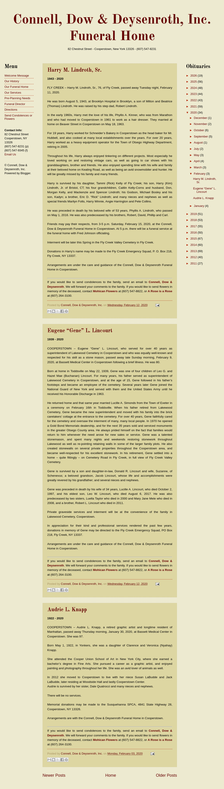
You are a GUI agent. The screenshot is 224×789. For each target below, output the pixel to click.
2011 (194, 263)
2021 (194, 106)
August (199, 142)
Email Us (10, 154)
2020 (194, 112)
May (197, 155)
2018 (194, 220)
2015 (194, 238)
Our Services (12, 92)
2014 (194, 245)
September (201, 136)
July (197, 148)
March (198, 167)
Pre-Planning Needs (17, 98)
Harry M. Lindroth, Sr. (74, 70)
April (197, 161)
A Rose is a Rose (160, 291)
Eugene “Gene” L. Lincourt (79, 331)
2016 (194, 232)
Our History (11, 81)
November (201, 124)
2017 (194, 226)
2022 (194, 100)
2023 (194, 94)
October (199, 130)
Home (110, 775)
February (200, 173)
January (199, 206)
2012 (194, 257)
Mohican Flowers (105, 291)
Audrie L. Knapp (67, 610)
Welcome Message (16, 75)
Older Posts (166, 775)
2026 (194, 75)
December (201, 118)
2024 (194, 88)
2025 (194, 81)
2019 (194, 214)
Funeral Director (14, 104)
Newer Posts (54, 775)
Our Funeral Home (16, 86)
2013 (194, 251)
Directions (10, 109)
